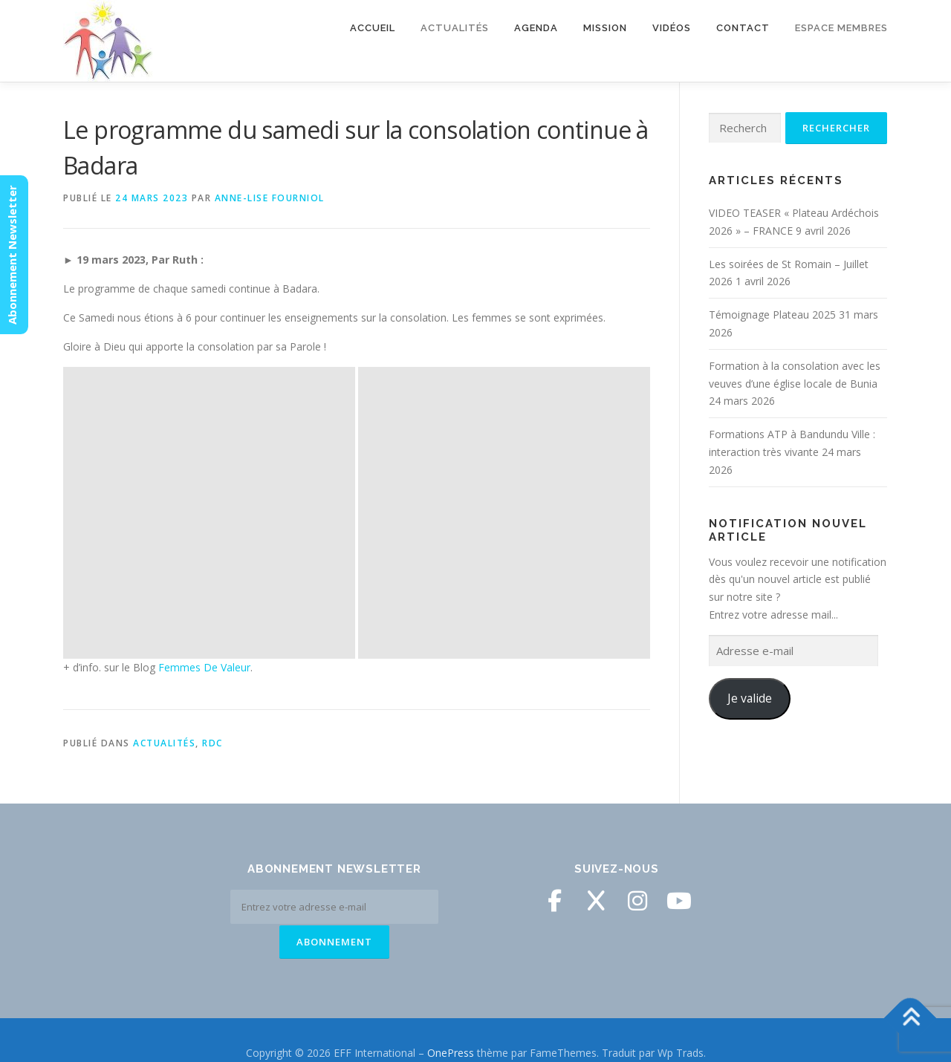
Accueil (372, 27)
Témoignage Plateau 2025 (772, 314)
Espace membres (841, 27)
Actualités (455, 27)
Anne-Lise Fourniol (270, 198)
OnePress (450, 1027)
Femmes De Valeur (204, 375)
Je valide (749, 698)
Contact (743, 27)
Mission (605, 27)
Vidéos (671, 27)
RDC (212, 451)
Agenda (536, 27)
